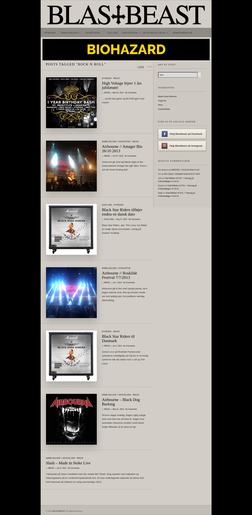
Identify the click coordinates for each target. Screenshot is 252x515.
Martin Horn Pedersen (167, 96)
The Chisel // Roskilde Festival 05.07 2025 (182, 174)
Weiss (116, 78)
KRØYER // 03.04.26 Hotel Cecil (185, 170)
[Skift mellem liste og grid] (144, 67)
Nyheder (50, 33)
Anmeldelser (69, 33)
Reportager (130, 33)
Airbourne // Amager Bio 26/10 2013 (122, 148)
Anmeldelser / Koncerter (116, 142)
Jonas (160, 193)
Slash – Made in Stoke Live (68, 463)
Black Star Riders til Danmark (118, 338)
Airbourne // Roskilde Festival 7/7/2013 (119, 275)
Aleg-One (107, 205)
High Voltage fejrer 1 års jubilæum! (122, 85)
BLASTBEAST (58, 511)
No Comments (131, 93)
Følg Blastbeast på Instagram (182, 146)
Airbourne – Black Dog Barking (121, 402)
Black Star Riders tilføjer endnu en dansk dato (122, 212)
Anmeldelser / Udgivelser (116, 395)
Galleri (112, 33)
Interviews (92, 33)
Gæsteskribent (164, 109)
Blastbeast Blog (154, 33)
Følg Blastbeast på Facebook (182, 134)
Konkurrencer (182, 33)
